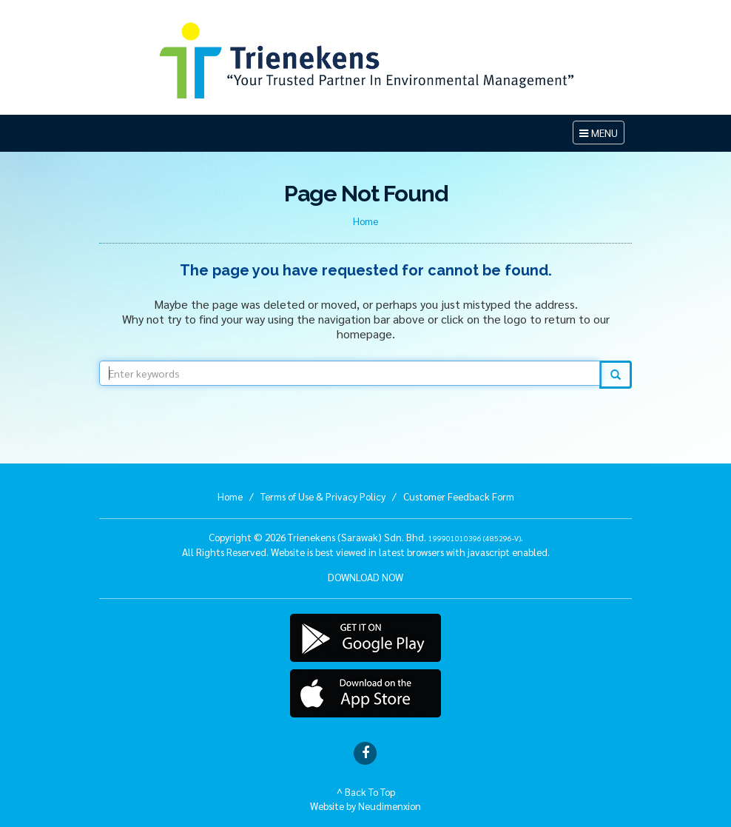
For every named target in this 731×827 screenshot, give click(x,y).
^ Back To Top (366, 791)
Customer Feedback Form (458, 496)
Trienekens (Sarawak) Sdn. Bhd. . (405, 536)
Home (365, 220)
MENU (601, 134)
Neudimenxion (389, 805)
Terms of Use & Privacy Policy (322, 496)
